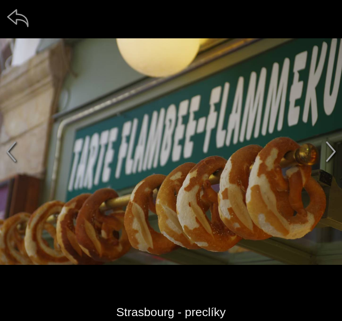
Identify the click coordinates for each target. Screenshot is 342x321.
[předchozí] (11, 151)
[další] (331, 151)
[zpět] (17, 17)
